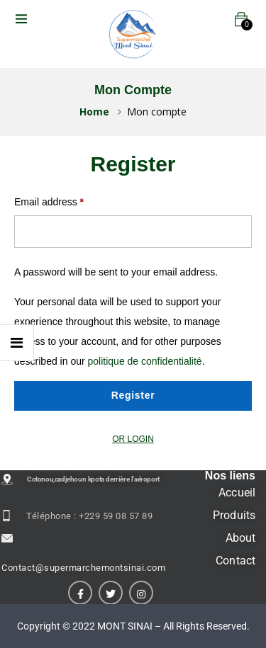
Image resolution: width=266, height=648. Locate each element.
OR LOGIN (133, 439)
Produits (234, 515)
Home (94, 111)
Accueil (236, 492)
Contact (235, 560)
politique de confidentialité (145, 361)
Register (133, 395)
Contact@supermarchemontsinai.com (83, 567)
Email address (49, 202)
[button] (241, 19)
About (241, 538)
